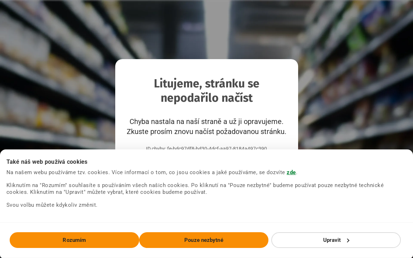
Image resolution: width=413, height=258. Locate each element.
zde (291, 172)
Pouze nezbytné (203, 240)
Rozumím (74, 240)
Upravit (336, 240)
